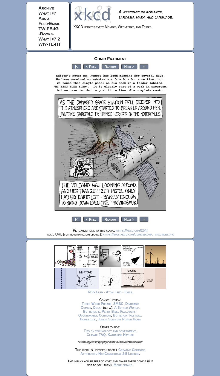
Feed (43, 23)
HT (58, 44)
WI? (42, 44)
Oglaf (97, 307)
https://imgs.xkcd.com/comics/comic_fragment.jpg (138, 234)
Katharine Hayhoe (121, 335)
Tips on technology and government (110, 331)
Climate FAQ (96, 335)
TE (51, 44)
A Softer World (126, 307)
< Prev (91, 66)
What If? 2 (49, 38)
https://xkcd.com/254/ (132, 230)
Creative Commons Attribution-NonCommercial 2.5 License (112, 352)
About (44, 18)
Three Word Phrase (96, 304)
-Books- (46, 33)
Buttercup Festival (127, 315)
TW (42, 28)
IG (56, 28)
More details (123, 365)
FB (50, 28)
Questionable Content (94, 315)
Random (110, 66)
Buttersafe (91, 311)
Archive (46, 7)
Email (54, 23)
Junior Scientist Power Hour (119, 319)
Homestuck (88, 319)
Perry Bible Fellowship (119, 311)
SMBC (118, 304)
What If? (47, 13)
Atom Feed (114, 292)
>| (143, 66)
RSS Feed (95, 292)
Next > (129, 66)
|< (76, 66)
